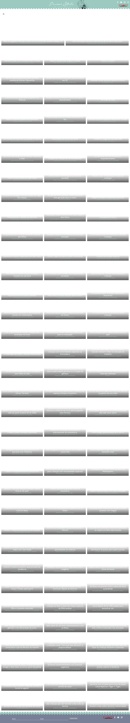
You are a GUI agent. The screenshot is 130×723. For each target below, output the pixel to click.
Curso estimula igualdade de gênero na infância (22, 98)
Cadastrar (73, 718)
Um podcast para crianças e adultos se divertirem (107, 294)
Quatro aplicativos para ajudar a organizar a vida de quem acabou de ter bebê (22, 411)
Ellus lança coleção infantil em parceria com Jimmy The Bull (22, 392)
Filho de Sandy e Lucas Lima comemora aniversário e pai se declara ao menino (22, 646)
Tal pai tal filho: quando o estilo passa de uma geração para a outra (65, 196)
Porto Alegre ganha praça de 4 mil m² (108, 432)
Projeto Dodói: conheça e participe (22, 432)
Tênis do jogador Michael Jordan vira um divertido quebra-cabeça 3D (32, 41)
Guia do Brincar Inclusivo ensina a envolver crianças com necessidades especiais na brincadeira (65, 351)
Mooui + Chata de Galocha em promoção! (22, 530)
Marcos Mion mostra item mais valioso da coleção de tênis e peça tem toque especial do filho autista (65, 606)
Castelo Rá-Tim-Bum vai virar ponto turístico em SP (65, 79)
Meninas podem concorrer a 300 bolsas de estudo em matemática (22, 314)
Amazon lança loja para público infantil (108, 80)
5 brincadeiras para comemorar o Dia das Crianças (108, 235)
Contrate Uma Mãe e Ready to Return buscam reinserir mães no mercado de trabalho (108, 351)
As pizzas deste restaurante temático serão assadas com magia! (108, 509)
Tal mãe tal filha (108, 100)
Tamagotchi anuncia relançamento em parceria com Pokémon (22, 450)
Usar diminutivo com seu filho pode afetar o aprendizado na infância (65, 548)
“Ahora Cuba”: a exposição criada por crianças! (108, 177)
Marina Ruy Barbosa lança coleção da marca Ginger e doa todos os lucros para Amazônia (22, 666)
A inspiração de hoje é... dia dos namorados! (22, 354)
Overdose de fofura (108, 217)
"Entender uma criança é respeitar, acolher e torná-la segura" (22, 687)
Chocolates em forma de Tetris (65, 139)
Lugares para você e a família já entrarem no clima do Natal (108, 568)
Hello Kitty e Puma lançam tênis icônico (65, 295)
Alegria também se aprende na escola (108, 198)
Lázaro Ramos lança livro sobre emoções (108, 491)
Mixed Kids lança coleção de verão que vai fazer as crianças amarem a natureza (108, 646)
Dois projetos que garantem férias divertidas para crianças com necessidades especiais (65, 470)
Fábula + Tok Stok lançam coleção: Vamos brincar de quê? (22, 490)
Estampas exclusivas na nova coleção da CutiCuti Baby (22, 509)
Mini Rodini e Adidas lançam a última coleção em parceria (22, 274)
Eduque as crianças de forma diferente (65, 158)
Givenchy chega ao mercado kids (108, 139)
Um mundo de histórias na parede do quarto (22, 139)
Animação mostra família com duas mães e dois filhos (64, 216)
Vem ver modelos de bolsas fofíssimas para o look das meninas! (108, 372)
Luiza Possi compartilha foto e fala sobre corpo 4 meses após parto (22, 587)
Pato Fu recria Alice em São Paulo (22, 178)
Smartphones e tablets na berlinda (22, 217)
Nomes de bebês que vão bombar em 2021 (22, 706)
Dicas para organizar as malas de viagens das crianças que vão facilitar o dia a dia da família (65, 703)
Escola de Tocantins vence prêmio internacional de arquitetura (64, 431)
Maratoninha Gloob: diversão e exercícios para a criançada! (65, 333)
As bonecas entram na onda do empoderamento (108, 157)
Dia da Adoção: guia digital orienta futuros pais (108, 333)
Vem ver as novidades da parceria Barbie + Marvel (65, 529)
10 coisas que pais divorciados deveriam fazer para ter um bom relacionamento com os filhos (65, 625)
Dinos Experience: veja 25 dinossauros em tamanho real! (108, 450)
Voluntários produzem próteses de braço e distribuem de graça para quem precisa (108, 548)
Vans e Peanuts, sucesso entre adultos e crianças (108, 274)
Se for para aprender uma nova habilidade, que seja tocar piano (108, 411)
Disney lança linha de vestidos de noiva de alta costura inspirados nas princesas (108, 626)
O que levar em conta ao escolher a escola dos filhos (22, 235)
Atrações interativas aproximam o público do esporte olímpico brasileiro (65, 392)
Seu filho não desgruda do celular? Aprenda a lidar (22, 157)
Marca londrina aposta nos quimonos (22, 119)
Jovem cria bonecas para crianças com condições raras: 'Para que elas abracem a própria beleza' (65, 645)
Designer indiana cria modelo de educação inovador (65, 235)
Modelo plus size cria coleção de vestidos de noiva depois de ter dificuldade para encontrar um (108, 606)
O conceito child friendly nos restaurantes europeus (65, 274)
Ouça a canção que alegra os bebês (65, 61)
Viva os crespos (107, 61)
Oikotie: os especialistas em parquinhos (22, 471)
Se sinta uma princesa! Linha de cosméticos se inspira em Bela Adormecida (107, 529)
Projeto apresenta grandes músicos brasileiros (65, 490)
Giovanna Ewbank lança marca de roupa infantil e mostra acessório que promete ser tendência (22, 566)
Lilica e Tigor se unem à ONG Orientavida (65, 256)
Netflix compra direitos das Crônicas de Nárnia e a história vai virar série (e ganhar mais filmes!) (65, 410)
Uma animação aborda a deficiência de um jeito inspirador (97, 41)
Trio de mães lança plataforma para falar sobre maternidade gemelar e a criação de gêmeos (65, 371)
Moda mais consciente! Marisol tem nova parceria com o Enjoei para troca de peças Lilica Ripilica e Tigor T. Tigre (108, 684)
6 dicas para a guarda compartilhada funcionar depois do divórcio (65, 587)
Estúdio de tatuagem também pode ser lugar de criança (22, 196)
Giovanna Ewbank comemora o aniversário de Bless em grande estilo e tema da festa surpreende (107, 586)
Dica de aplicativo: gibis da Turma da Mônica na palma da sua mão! (108, 392)
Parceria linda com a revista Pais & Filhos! (22, 61)
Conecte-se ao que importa (107, 256)
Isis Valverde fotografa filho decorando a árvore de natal (64, 685)
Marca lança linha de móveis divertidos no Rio (65, 118)
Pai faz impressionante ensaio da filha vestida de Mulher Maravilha (22, 79)
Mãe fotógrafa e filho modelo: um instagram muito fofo (65, 450)
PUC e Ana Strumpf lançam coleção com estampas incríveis (22, 333)
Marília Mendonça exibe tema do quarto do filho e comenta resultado (22, 607)
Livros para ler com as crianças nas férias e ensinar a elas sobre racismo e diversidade (107, 705)
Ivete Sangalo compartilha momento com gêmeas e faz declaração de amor (22, 626)
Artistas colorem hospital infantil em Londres (107, 119)
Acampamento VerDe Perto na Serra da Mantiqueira (108, 470)
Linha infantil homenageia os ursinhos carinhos (65, 177)
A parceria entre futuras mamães (22, 295)
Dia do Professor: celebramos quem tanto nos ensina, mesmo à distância (107, 666)
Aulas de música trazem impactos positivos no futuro (65, 314)
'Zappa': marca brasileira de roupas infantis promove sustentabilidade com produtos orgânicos (65, 664)
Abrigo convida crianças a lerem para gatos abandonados (65, 98)
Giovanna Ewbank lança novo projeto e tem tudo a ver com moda (22, 548)
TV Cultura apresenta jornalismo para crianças (108, 314)
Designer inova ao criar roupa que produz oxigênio (65, 568)
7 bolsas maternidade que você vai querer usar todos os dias (22, 372)
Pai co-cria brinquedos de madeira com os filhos (65, 509)
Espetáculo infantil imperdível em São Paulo (22, 256)
